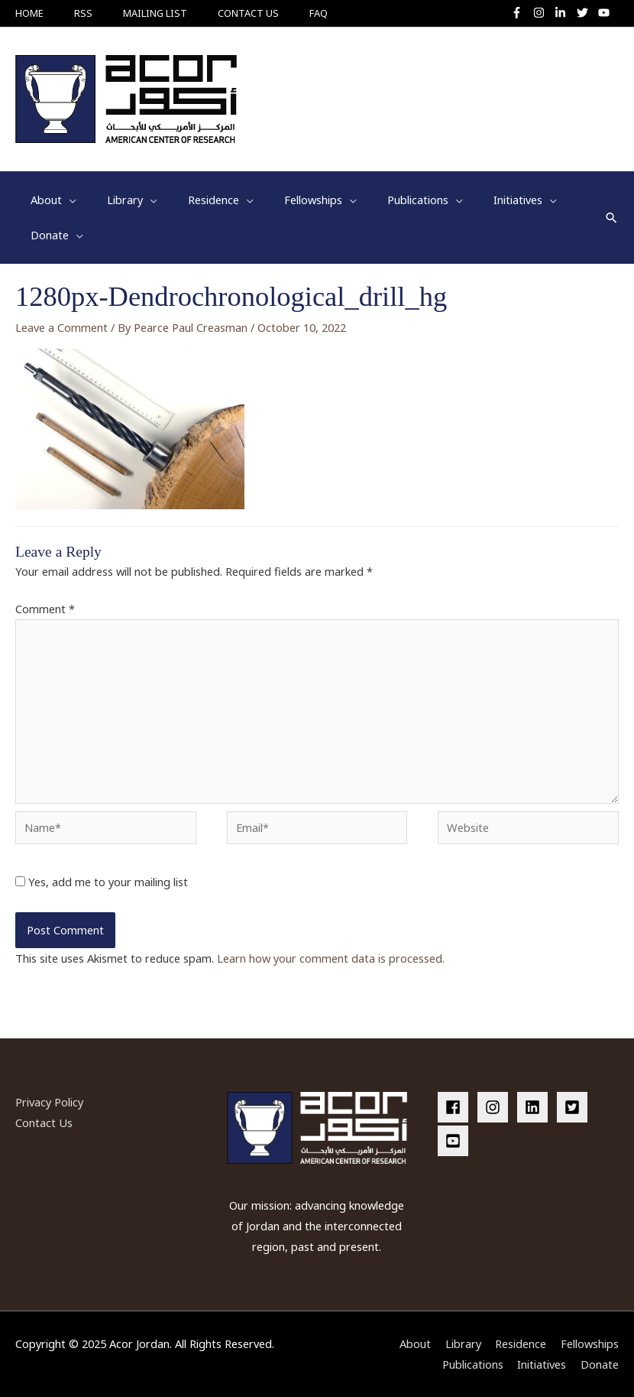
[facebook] (456, 1107)
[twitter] (586, 12)
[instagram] (542, 12)
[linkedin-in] (564, 12)
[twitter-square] (575, 1107)
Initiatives (541, 1364)
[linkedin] (535, 1107)
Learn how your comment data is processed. (331, 958)
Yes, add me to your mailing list (101, 881)
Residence (520, 1343)
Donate (600, 1364)
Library (463, 1343)
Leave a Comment (61, 327)
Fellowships (590, 1343)
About (415, 1343)
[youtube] (605, 12)
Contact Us (44, 1122)
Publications (472, 1364)
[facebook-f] (520, 12)
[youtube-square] (455, 1141)
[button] (611, 217)
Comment (45, 608)
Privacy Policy (49, 1101)
